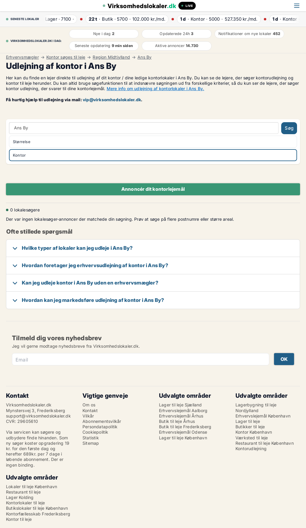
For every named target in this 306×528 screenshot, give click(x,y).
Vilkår (88, 415)
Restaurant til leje (23, 491)
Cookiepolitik (95, 432)
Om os (88, 404)
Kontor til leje (19, 519)
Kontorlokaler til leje (25, 502)
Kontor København (253, 432)
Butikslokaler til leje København (37, 508)
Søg (289, 128)
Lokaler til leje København (31, 486)
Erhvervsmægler (22, 57)
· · (58, 19)
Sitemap (90, 443)
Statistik (90, 437)
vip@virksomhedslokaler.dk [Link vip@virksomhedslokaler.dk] (112, 99)
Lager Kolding (20, 497)
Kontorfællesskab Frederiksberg (38, 513)
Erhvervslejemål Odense (183, 432)
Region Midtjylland (111, 57)
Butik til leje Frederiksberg (185, 426)
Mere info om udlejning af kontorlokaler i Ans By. (155, 88)
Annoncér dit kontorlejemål (153, 189)
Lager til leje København (183, 437)
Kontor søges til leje (65, 57)
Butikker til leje (250, 426)
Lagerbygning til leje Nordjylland (255, 407)
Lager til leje (247, 421)
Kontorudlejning (251, 448)
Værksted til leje (251, 437)
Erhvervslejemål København (262, 415)
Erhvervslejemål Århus (181, 415)
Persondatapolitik (99, 426)
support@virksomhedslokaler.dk (38, 415)
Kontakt (90, 410)
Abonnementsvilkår (101, 421)
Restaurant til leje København (264, 443)
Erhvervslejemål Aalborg (183, 410)
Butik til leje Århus (177, 421)
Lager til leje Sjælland (180, 404)
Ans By (144, 57)
